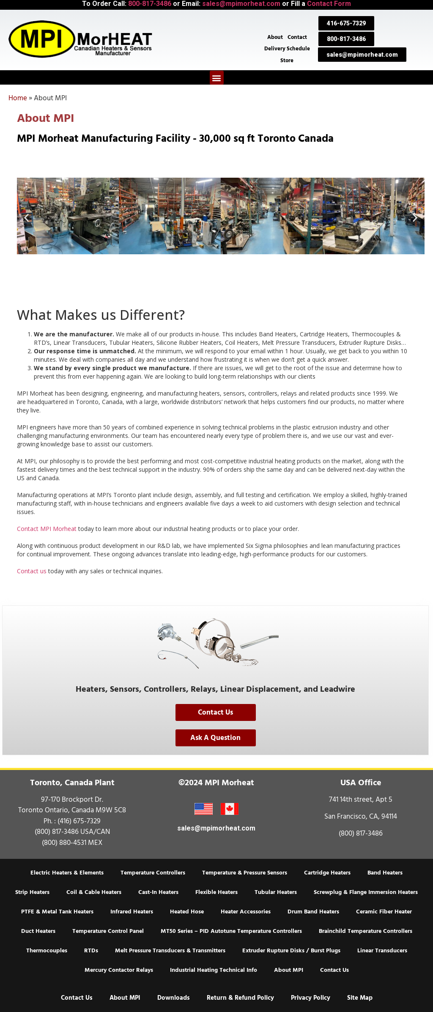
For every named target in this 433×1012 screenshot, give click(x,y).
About (274, 36)
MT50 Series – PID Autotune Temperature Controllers (231, 931)
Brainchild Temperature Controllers (365, 931)
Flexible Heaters (216, 892)
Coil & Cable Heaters (93, 892)
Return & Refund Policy (240, 998)
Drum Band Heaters (313, 911)
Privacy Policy (310, 998)
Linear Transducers (382, 950)
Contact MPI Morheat (47, 529)
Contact (297, 36)
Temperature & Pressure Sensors (244, 872)
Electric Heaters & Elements (67, 872)
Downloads (173, 998)
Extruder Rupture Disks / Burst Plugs (291, 950)
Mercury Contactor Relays (119, 970)
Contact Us (334, 970)
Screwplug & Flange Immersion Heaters (366, 892)
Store (286, 60)
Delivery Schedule (287, 48)
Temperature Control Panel (108, 931)
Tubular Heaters (276, 892)
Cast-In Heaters (158, 892)
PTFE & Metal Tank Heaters (57, 911)
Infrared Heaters (131, 911)
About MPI (288, 970)
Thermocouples (46, 950)
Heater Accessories (246, 911)
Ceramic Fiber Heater (384, 911)
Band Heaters (385, 872)
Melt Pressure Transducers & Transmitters (170, 950)
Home (17, 98)
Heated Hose (187, 911)
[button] (217, 78)
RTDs (91, 950)
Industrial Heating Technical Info (213, 970)
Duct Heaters (38, 931)
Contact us (32, 571)
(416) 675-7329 (79, 821)
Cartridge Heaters (327, 872)
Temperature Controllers (153, 872)
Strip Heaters (32, 892)
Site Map (360, 998)
